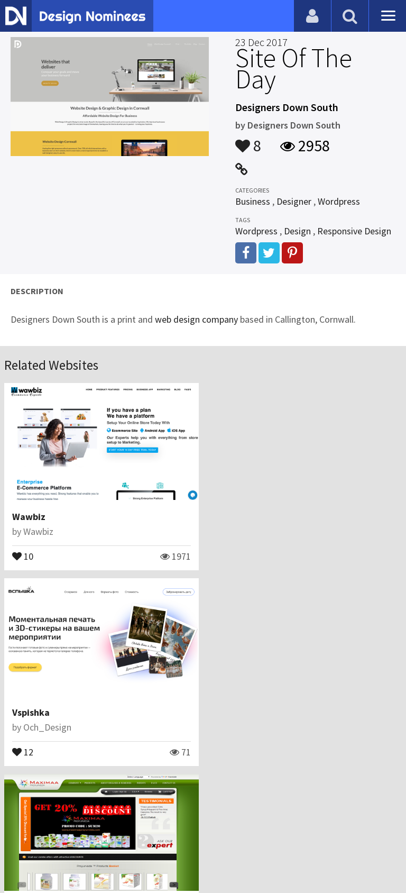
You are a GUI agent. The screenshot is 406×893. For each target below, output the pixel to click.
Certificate (113, 842)
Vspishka (234, 517)
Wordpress (339, 201)
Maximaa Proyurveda (57, 712)
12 (225, 555)
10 (22, 555)
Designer (293, 201)
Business (252, 201)
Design (297, 231)
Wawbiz (28, 517)
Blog (22, 842)
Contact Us (62, 842)
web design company (196, 319)
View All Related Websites (203, 797)
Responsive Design (354, 231)
